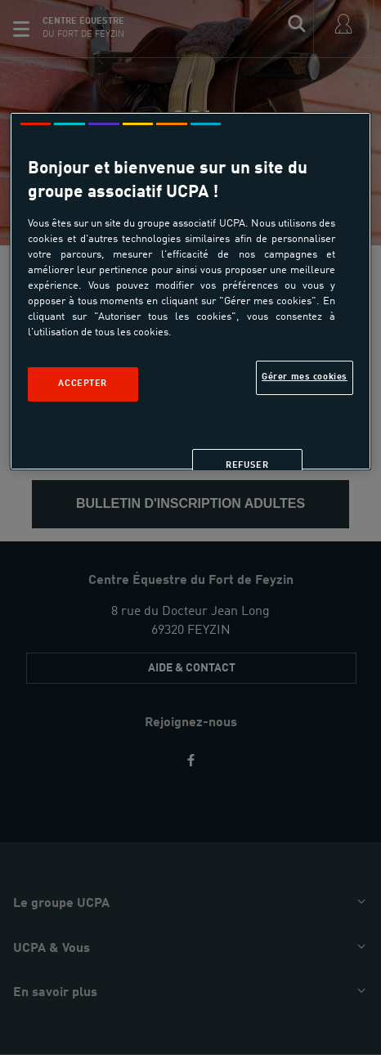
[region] (191, 290)
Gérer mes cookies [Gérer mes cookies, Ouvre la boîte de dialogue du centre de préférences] (304, 377)
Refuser (247, 465)
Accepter (82, 383)
